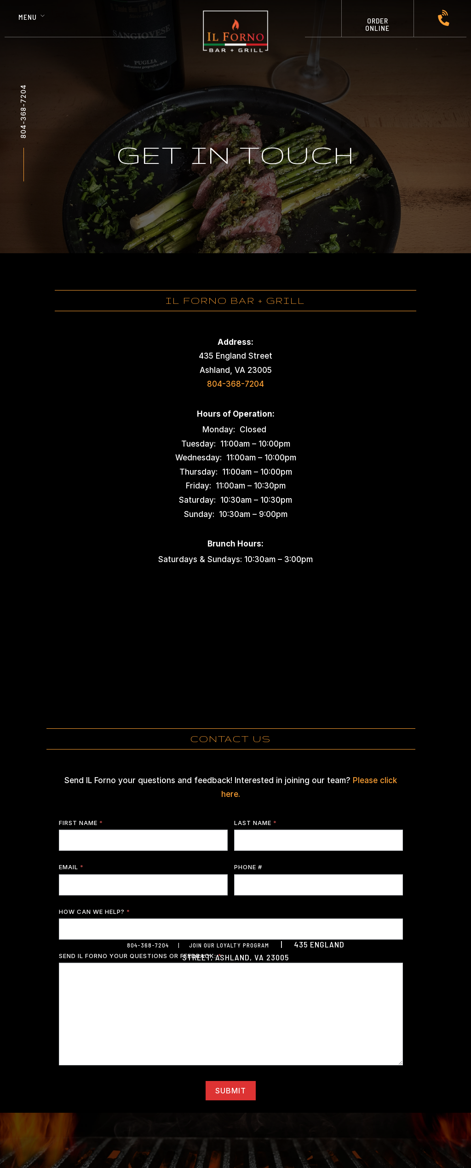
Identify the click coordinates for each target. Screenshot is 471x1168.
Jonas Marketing (300, 999)
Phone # (248, 867)
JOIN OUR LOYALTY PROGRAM (229, 945)
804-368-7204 (23, 111)
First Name (81, 822)
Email (71, 867)
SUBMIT (230, 1090)
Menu (27, 16)
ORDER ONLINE (377, 24)
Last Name (255, 822)
